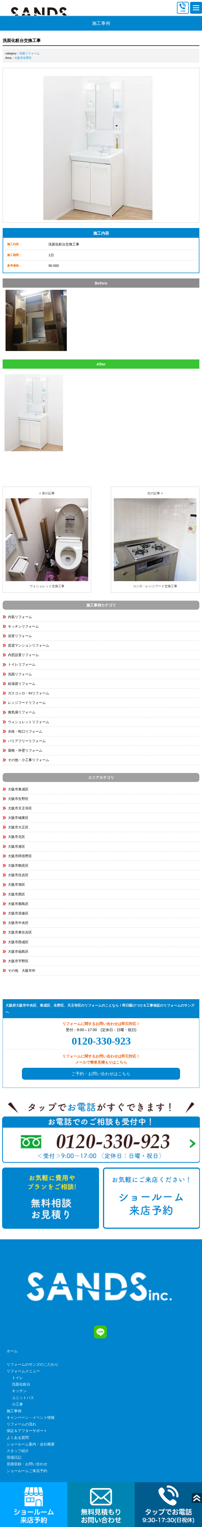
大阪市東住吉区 (20, 932)
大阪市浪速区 (18, 913)
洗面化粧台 (21, 1384)
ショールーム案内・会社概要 (31, 1444)
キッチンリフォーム (23, 626)
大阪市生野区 (23, 57)
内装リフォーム (20, 617)
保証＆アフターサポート (27, 1431)
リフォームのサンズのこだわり (32, 1364)
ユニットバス (23, 1398)
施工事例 (14, 1411)
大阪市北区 (16, 837)
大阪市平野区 (18, 961)
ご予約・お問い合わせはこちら (100, 1073)
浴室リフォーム (20, 636)
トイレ (17, 1378)
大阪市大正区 (18, 827)
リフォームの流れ (21, 1424)
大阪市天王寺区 (20, 808)
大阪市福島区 (18, 952)
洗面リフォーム (29, 53)
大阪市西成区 (18, 942)
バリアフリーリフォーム (27, 741)
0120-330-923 (101, 1041)
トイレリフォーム (21, 664)
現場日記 (14, 1457)
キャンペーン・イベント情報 (31, 1417)
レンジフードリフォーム (27, 703)
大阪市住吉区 (18, 875)
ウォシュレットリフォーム (28, 722)
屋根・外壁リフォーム (25, 750)
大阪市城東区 (18, 818)
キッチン (19, 1391)
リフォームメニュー (23, 1371)
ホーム (12, 1351)
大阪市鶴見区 (18, 865)
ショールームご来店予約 (27, 1471)
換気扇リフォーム (21, 712)
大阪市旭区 (16, 884)
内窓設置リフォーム (23, 655)
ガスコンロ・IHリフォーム (28, 693)
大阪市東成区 (18, 789)
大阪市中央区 (18, 923)
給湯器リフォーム (21, 684)
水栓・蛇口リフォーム (25, 731)
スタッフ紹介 (18, 1451)
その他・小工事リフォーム (28, 760)
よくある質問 (18, 1437)
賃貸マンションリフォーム (28, 645)
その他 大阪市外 (21, 971)
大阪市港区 (16, 846)
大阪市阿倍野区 (20, 856)
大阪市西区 (16, 894)
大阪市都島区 (18, 904)
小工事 (17, 1404)
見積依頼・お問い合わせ (27, 1464)
